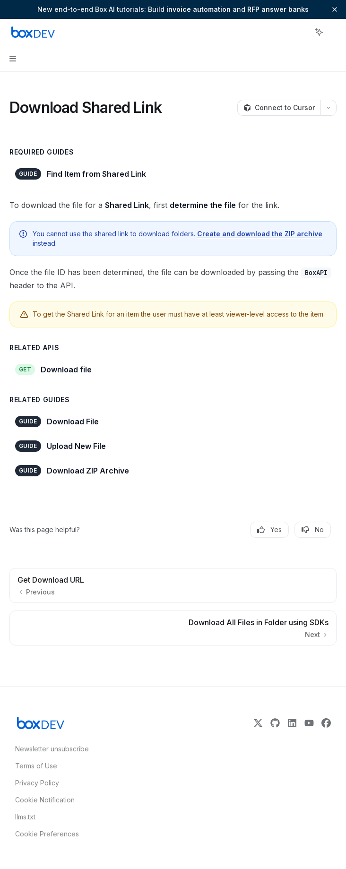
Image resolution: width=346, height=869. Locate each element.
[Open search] (301, 32)
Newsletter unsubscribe (49, 749)
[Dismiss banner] (334, 9)
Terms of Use (36, 766)
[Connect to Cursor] (278, 108)
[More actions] (333, 32)
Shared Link (127, 205)
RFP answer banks (278, 9)
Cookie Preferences (47, 834)
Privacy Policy (37, 783)
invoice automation (198, 9)
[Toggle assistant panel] (319, 32)
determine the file (203, 205)
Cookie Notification (45, 800)
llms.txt (25, 817)
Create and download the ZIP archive (259, 234)
